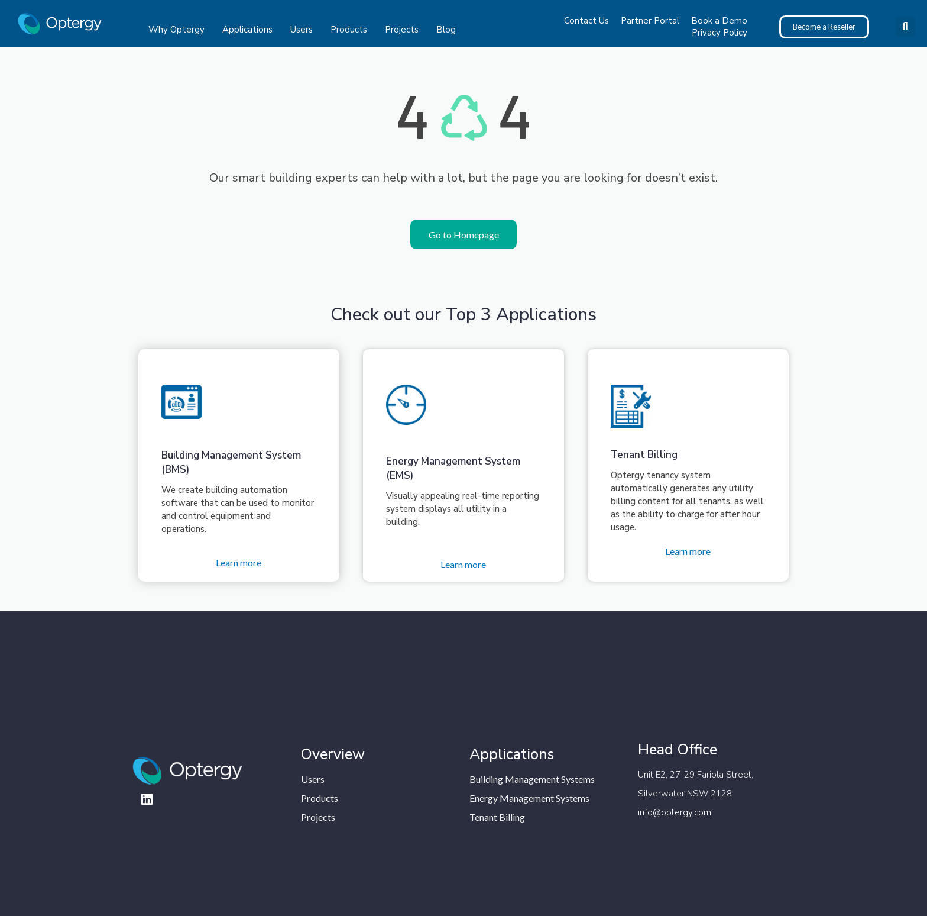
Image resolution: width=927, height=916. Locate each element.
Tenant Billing (644, 455)
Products (351, 30)
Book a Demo (719, 21)
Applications (250, 30)
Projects (404, 30)
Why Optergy (179, 30)
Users (304, 30)
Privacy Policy (719, 32)
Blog (446, 30)
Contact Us (586, 21)
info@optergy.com (674, 812)
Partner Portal (650, 21)
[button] (905, 27)
